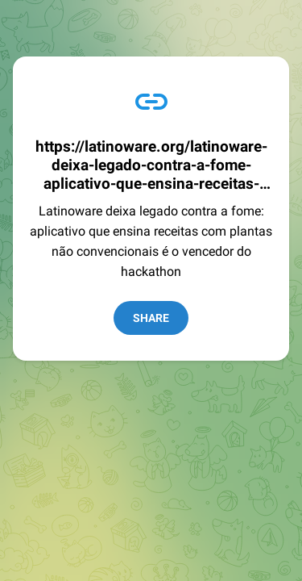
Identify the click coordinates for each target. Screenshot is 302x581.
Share (151, 317)
